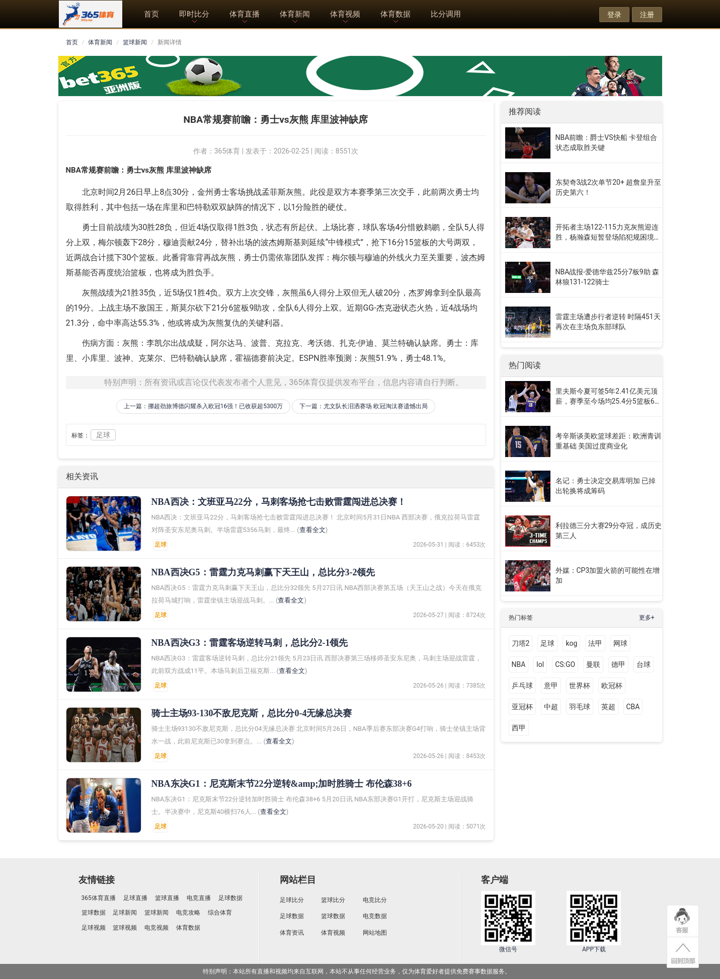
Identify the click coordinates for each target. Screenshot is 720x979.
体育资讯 (292, 932)
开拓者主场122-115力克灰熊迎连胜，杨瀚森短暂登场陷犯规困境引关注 (608, 232)
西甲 (519, 728)
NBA (519, 664)
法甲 (595, 643)
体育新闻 (295, 14)
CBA (633, 707)
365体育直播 (99, 897)
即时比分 (194, 14)
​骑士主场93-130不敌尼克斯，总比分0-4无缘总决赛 (251, 713)
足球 (103, 435)
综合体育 (220, 912)
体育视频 (345, 14)
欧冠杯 (611, 686)
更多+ (647, 617)
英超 (608, 707)
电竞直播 (199, 897)
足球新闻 (125, 912)
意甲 (551, 686)
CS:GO (565, 664)
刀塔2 (521, 643)
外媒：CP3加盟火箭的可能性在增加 (607, 575)
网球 (620, 643)
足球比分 (292, 899)
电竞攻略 (188, 912)
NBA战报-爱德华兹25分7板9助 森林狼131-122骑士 (607, 277)
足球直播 (135, 897)
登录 (614, 15)
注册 (647, 15)
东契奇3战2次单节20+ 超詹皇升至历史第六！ (608, 187)
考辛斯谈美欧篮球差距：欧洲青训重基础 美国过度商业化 (608, 441)
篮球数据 (94, 912)
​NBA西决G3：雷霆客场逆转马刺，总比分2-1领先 (249, 643)
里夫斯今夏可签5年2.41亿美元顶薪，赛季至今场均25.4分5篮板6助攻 (608, 396)
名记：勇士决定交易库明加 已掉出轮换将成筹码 (605, 486)
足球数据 (230, 897)
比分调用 (446, 14)
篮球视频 (125, 927)
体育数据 (395, 14)
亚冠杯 (522, 707)
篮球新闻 (135, 42)
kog (571, 643)
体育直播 (244, 14)
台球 (643, 664)
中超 (551, 707)
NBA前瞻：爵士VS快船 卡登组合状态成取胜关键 (606, 142)
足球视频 (94, 927)
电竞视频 (156, 927)
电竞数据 (375, 916)
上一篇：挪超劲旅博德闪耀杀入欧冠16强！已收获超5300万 (203, 406)
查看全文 (312, 530)
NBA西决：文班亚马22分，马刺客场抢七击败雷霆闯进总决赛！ (278, 502)
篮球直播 (167, 897)
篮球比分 (333, 899)
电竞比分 (375, 899)
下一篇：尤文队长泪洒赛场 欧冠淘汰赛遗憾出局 (363, 406)
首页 (151, 14)
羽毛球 (579, 707)
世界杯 (579, 686)
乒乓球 (522, 686)
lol (540, 664)
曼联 (593, 664)
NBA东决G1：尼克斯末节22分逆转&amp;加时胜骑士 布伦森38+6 (281, 784)
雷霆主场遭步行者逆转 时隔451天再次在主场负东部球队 (608, 322)
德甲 (618, 664)
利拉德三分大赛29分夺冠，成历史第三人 (608, 530)
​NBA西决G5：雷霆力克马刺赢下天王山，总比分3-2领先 (263, 572)
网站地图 (375, 932)
